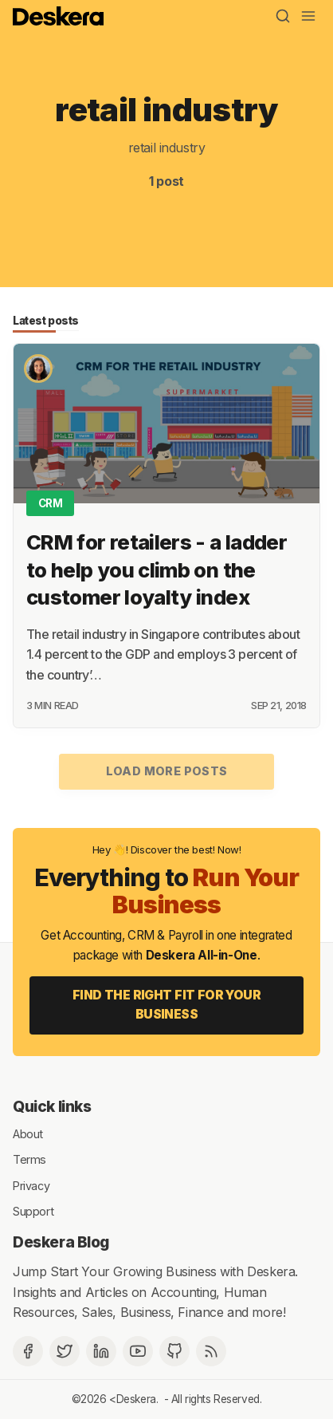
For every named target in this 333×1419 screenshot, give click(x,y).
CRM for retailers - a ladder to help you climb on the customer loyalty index (156, 570)
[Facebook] (28, 1351)
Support (33, 1211)
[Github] (174, 1351)
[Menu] (308, 16)
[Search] (283, 16)
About (28, 1133)
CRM (50, 503)
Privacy (31, 1185)
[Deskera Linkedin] (101, 1351)
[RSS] (211, 1351)
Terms (29, 1159)
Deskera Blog (61, 1241)
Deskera (136, 1399)
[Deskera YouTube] (138, 1351)
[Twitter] (64, 1351)
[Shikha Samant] (38, 368)
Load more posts (167, 771)
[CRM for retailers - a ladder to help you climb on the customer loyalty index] (166, 423)
